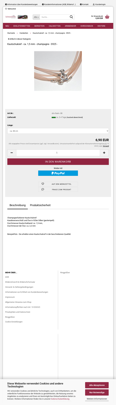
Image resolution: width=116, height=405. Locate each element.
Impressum (10, 297)
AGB (7, 277)
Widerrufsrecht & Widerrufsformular (20, 282)
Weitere (101, 26)
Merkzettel (10, 9)
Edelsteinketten (21, 26)
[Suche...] (36, 17)
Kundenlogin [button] (99, 4)
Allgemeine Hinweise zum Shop (18, 302)
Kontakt (84, 4)
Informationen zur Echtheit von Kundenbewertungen (26, 292)
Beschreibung (18, 205)
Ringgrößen (10, 317)
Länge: (10, 125)
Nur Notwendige (97, 392)
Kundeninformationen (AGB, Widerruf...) (59, 4)
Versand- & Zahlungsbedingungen (19, 287)
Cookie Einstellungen (13, 322)
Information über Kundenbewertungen (21, 4)
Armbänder (70, 26)
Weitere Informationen (97, 399)
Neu (7, 26)
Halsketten (54, 26)
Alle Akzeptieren (97, 385)
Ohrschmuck (86, 26)
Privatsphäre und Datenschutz (17, 312)
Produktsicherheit (40, 205)
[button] (11, 153)
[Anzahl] (58, 153)
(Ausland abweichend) (75, 117)
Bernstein (39, 26)
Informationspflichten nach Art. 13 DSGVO (22, 307)
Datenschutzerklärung (60, 399)
